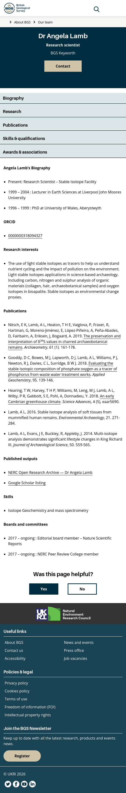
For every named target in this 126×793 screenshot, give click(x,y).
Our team (45, 22)
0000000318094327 (25, 235)
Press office (74, 650)
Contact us (14, 650)
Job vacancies (75, 658)
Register (22, 756)
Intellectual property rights (28, 714)
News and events (79, 642)
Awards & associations (25, 152)
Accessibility (15, 658)
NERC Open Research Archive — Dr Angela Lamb (50, 472)
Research (12, 111)
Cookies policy (17, 691)
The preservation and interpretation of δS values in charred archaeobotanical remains (64, 341)
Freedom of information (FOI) (30, 707)
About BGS (22, 22)
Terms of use (16, 699)
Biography (13, 98)
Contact (63, 66)
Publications (15, 125)
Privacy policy (16, 683)
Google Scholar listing (27, 482)
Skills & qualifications (24, 138)
